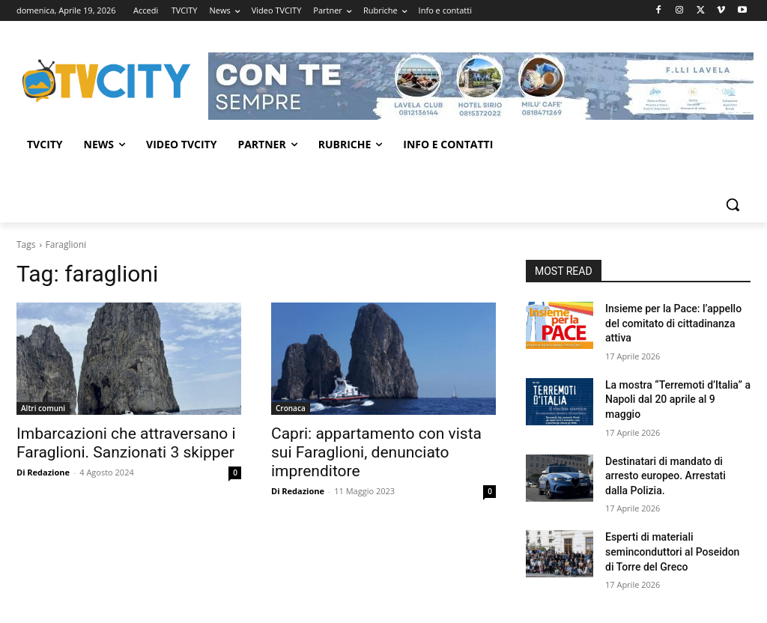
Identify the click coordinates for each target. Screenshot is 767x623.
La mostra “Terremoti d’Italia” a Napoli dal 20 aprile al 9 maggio (678, 399)
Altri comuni (43, 408)
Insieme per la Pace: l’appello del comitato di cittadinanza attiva (673, 323)
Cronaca (291, 408)
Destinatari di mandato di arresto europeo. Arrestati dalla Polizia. (665, 475)
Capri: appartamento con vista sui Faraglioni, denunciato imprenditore (376, 452)
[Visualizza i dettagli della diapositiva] (481, 86)
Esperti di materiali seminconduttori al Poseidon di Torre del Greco (672, 551)
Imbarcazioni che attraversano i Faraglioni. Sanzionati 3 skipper (126, 443)
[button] (733, 204)
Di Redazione (43, 472)
